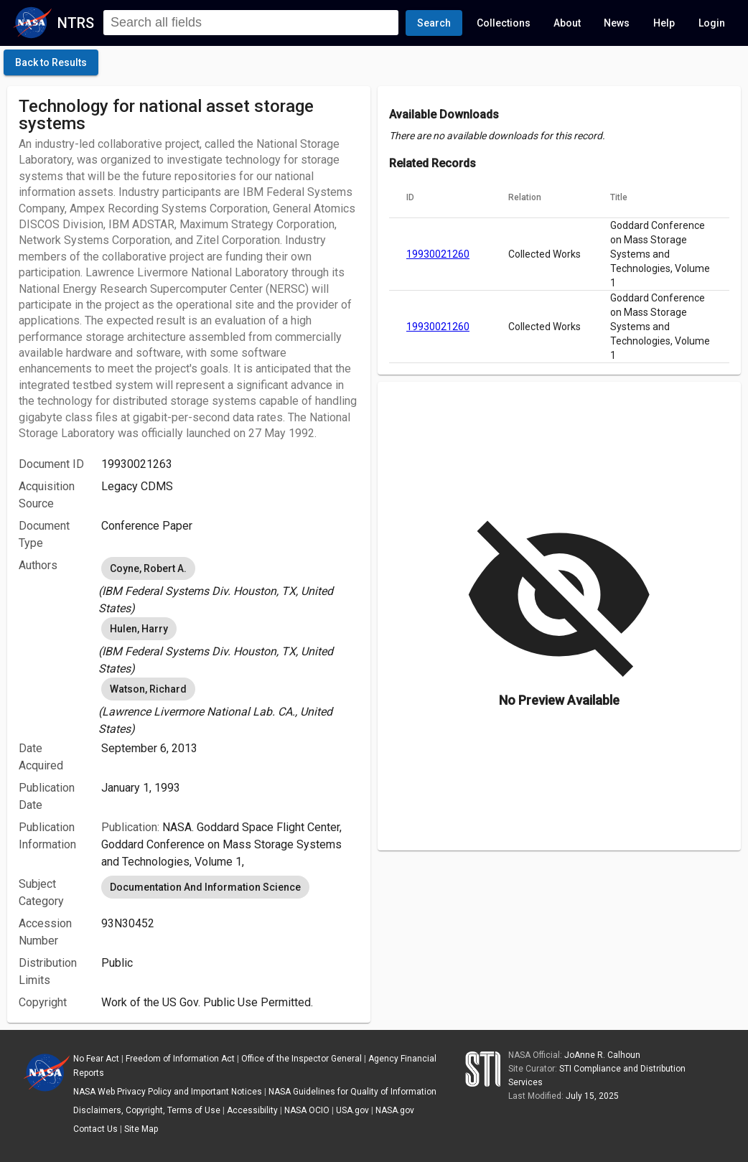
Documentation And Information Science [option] (205, 887)
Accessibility (252, 1110)
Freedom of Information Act (180, 1059)
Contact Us (95, 1129)
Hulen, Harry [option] (139, 628)
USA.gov (352, 1110)
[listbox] (230, 585)
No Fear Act (96, 1059)
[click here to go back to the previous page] (51, 62)
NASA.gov (394, 1110)
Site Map (141, 1129)
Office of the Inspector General (301, 1059)
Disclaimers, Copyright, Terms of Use (146, 1110)
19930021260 (437, 254)
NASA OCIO (306, 1110)
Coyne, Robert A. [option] (148, 568)
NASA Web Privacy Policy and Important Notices (167, 1092)
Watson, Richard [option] (148, 689)
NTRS (75, 23)
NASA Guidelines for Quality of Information (352, 1092)
